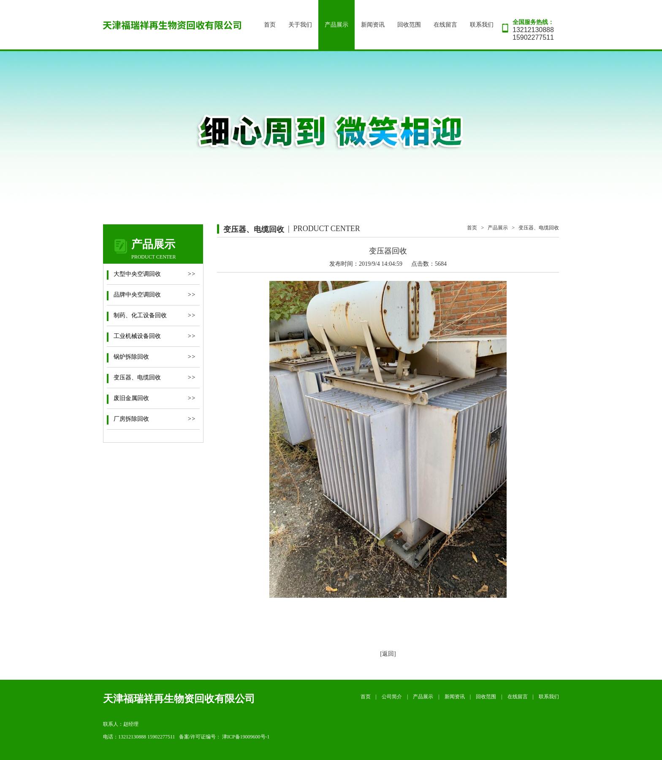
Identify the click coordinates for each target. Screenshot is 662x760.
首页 (270, 25)
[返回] (388, 654)
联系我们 (482, 25)
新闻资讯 (373, 25)
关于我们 (300, 25)
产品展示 (336, 25)
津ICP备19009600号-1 (246, 737)
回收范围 (409, 25)
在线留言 (445, 25)
